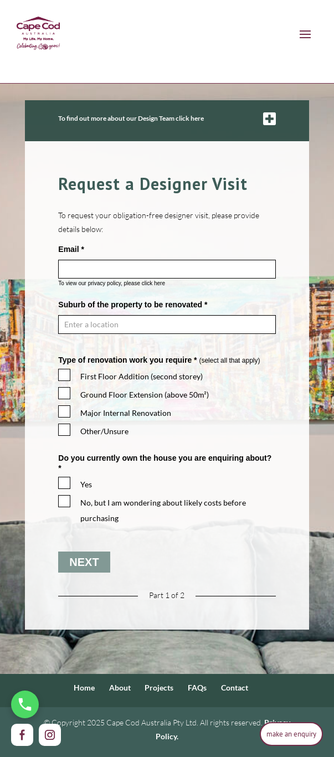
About (120, 687)
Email (71, 249)
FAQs (197, 687)
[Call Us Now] (25, 704)
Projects (159, 687)
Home (84, 687)
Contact (234, 687)
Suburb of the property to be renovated (132, 304)
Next (84, 562)
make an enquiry (291, 734)
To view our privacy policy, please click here (111, 283)
